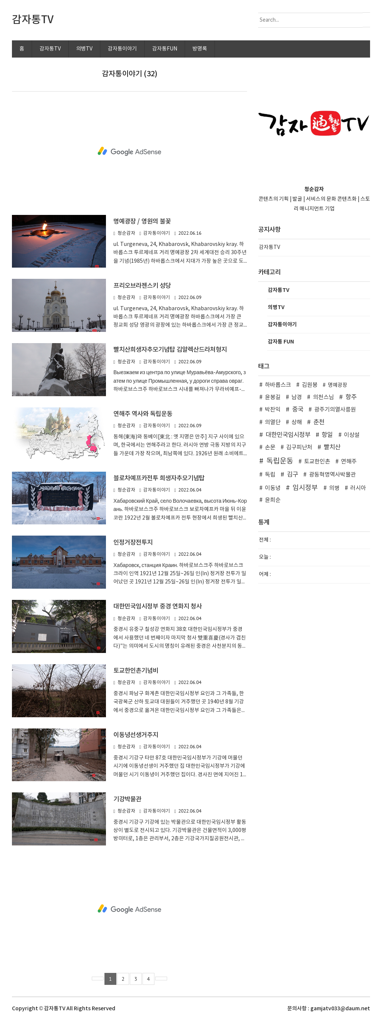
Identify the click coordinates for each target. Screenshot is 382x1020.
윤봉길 (273, 397)
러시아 (358, 488)
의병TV (84, 49)
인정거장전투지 (133, 542)
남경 (296, 397)
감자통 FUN (281, 342)
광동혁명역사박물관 (332, 475)
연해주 (349, 462)
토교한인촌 (317, 462)
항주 (351, 397)
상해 (296, 422)
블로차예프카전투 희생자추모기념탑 (158, 478)
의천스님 (323, 397)
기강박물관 (127, 799)
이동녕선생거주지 (135, 735)
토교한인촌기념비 (135, 671)
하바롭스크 (278, 385)
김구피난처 (299, 447)
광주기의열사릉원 (335, 410)
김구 (292, 474)
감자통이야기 (122, 49)
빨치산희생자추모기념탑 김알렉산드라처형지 (170, 350)
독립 (270, 475)
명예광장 (337, 385)
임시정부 (305, 488)
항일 (327, 435)
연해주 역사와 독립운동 (142, 414)
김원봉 (309, 385)
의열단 (273, 422)
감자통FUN (164, 49)
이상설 (352, 435)
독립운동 (279, 461)
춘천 (319, 422)
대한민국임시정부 (288, 435)
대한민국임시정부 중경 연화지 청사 (157, 606)
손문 (270, 447)
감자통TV (50, 49)
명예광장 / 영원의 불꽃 (142, 221)
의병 (334, 488)
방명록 (199, 49)
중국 (297, 409)
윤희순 (273, 500)
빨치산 (332, 447)
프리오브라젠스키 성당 (142, 286)
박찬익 (273, 410)
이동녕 (273, 488)
